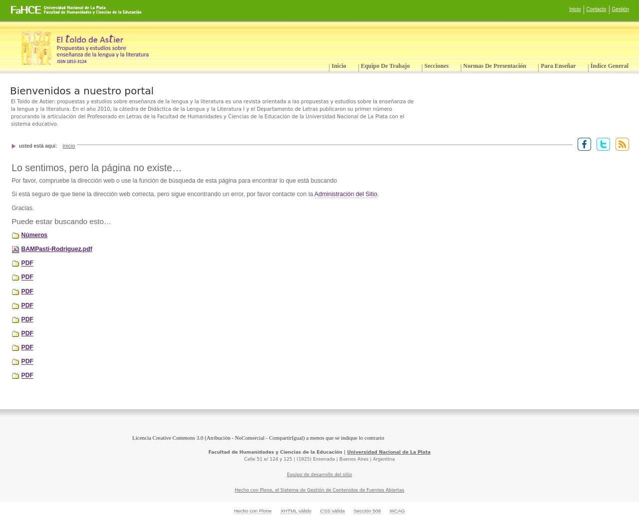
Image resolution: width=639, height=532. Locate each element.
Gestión (620, 9)
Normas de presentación (494, 65)
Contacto (597, 9)
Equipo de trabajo (385, 65)
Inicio (575, 9)
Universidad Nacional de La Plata (388, 452)
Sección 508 (367, 511)
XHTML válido (296, 511)
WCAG (397, 511)
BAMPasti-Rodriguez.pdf (56, 249)
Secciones (436, 65)
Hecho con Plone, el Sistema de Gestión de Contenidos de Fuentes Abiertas (319, 490)
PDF (27, 263)
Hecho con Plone (253, 511)
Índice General (610, 65)
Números (34, 235)
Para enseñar (558, 65)
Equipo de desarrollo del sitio (319, 474)
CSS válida (332, 511)
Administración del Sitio (346, 194)
